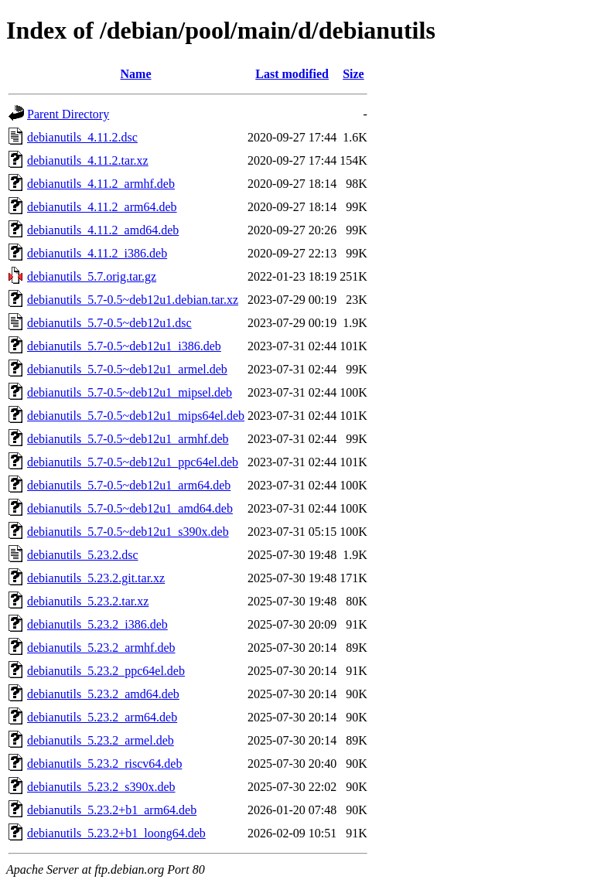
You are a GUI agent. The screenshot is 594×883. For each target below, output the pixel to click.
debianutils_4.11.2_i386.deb (97, 253)
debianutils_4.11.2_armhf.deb (101, 183)
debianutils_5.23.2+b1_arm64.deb (111, 810)
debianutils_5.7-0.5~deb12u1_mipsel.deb (129, 392)
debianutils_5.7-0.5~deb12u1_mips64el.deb (135, 415)
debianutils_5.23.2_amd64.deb (103, 694)
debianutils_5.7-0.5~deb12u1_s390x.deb (128, 531)
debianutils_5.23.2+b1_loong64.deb (116, 833)
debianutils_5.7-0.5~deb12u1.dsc (109, 322)
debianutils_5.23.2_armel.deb (100, 740)
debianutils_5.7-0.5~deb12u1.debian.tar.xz (132, 299)
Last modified (292, 73)
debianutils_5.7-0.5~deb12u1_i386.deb (124, 346)
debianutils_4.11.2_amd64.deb (103, 230)
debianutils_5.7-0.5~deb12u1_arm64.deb (128, 485)
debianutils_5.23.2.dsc (82, 554)
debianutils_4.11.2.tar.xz (87, 160)
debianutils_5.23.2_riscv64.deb (104, 763)
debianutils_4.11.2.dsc (82, 137)
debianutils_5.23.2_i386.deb (97, 624)
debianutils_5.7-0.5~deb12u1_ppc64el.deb (132, 462)
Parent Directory (68, 114)
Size (353, 73)
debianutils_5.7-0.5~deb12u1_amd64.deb (130, 508)
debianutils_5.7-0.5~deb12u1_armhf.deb (128, 438)
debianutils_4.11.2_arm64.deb (102, 206)
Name (136, 73)
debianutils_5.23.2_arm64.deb (102, 717)
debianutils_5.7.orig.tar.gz (91, 276)
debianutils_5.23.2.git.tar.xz (96, 578)
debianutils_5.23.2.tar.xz (87, 601)
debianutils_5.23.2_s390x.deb (101, 786)
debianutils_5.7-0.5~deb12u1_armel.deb (127, 369)
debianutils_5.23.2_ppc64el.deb (106, 670)
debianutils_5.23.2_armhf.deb (101, 647)
